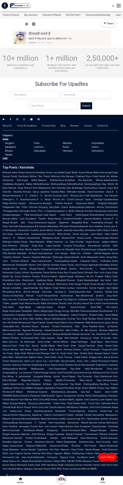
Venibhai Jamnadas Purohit (23, 426)
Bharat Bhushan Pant (75, 445)
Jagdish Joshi (82, 399)
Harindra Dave (71, 426)
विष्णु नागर (103, 307)
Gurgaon (9, 143)
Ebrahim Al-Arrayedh (22, 338)
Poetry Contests (11, 15)
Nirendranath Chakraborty (95, 365)
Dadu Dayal (104, 315)
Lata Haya (21, 457)
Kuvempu (57, 195)
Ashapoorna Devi (101, 372)
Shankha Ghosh (73, 365)
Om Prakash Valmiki (89, 253)
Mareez (61, 407)
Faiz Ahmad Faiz (59, 299)
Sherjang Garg (46, 207)
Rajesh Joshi (57, 215)
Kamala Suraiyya (62, 245)
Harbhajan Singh (86, 342)
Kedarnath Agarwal (20, 330)
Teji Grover (15, 276)
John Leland (90, 361)
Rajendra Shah (29, 434)
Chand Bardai (104, 318)
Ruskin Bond (87, 307)
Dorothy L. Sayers (96, 268)
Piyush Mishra (98, 445)
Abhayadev (93, 257)
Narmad (93, 422)
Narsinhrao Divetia (97, 438)
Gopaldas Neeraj (64, 434)
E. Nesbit (19, 334)
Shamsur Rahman (21, 365)
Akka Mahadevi (68, 191)
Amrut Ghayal (24, 407)
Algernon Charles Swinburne (29, 442)
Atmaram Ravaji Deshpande (73, 226)
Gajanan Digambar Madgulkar (65, 222)
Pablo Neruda (61, 361)
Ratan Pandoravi (27, 172)
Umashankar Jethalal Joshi (50, 438)
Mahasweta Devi (47, 188)
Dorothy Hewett (81, 303)
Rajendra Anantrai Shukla (91, 411)
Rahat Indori (103, 234)
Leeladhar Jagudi (20, 288)
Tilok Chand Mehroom (49, 176)
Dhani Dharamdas (37, 315)
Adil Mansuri (72, 407)
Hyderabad (97, 143)
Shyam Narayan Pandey (46, 326)
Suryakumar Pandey (74, 395)
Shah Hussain (95, 353)
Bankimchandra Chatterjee (26, 395)
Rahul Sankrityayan (77, 215)
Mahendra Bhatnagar (52, 257)
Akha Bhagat (89, 430)
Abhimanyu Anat (65, 284)
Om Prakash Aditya (100, 276)
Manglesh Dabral (68, 315)
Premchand (104, 361)
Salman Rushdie (50, 265)
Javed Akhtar (46, 230)
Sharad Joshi (65, 303)
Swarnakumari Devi (48, 253)
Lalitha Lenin (18, 218)
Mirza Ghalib (57, 465)
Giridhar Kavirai (43, 318)
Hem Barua (104, 357)
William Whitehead (27, 392)
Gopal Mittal (29, 180)
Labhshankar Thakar (49, 403)
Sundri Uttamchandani (97, 238)
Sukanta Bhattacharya (52, 392)
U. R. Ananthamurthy (24, 199)
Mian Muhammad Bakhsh (22, 357)
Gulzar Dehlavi (21, 272)
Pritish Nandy (84, 449)
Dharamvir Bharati (52, 15)
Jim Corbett (67, 199)
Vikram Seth (35, 265)
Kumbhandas (106, 311)
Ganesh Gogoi (105, 188)
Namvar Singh (15, 188)
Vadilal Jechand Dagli (69, 419)
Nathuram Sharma (39, 299)
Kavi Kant (95, 442)
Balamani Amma (95, 207)
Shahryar (50, 284)
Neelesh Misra (15, 469)
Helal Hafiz (82, 368)
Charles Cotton (81, 349)
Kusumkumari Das (83, 372)
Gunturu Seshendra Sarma (81, 288)
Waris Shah (43, 357)
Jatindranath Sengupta (30, 376)
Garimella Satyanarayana (21, 226)
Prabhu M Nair (80, 330)
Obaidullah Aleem (30, 311)
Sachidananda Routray (63, 318)
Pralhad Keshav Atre (71, 268)
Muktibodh (66, 334)
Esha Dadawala (103, 407)
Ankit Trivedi (87, 403)
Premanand (74, 430)
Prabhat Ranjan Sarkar (44, 372)
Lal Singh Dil (95, 338)
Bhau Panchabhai (93, 222)
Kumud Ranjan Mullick (48, 380)
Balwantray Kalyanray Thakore (35, 415)
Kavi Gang (12, 318)
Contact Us (102, 125)
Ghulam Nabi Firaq (21, 222)
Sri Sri (19, 342)
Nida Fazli (39, 338)
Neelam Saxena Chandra (26, 257)
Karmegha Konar (28, 211)
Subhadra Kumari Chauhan (78, 465)
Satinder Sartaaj (79, 338)
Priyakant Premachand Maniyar (90, 434)
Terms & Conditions (27, 125)
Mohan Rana (56, 272)
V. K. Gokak (29, 195)
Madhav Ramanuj (27, 403)
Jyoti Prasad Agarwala (86, 265)
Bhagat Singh (100, 449)
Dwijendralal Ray (64, 368)
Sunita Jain (109, 226)
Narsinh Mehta (54, 442)
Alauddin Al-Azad (27, 253)
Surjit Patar (18, 345)
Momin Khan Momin (21, 249)
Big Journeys (30, 15)
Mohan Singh (69, 342)
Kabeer (90, 453)
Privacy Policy (49, 125)
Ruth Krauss (77, 238)
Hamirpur (68, 150)
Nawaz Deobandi (63, 218)
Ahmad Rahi (17, 349)
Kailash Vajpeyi (58, 276)
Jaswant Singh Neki (57, 338)
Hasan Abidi (28, 241)
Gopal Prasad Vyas (99, 299)
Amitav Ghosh (71, 234)
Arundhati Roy (73, 180)
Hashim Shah (47, 349)
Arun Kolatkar (96, 226)
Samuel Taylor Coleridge (89, 199)
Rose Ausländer (76, 322)
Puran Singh (13, 353)
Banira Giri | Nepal (18, 461)
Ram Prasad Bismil (74, 272)
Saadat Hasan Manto (57, 322)
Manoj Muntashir (18, 465)
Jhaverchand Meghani (22, 445)
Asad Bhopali (61, 238)
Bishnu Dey (19, 388)
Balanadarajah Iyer (94, 280)
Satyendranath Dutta (75, 257)
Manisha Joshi (87, 407)
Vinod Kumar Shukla (23, 268)
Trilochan (33, 207)
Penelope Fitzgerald (101, 349)
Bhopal (9, 150)
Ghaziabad (39, 150)
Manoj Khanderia (49, 419)
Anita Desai (105, 257)
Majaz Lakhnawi (35, 307)
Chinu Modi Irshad (48, 399)
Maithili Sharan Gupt (99, 388)
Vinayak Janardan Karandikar (69, 230)
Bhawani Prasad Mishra (95, 461)
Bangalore (10, 146)
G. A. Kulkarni (17, 238)
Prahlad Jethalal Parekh (78, 415)
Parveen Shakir (75, 280)
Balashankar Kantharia (76, 442)
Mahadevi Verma (18, 449)
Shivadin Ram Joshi (94, 272)
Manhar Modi (31, 399)
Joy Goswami (25, 372)
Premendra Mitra (74, 380)
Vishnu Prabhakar (101, 261)
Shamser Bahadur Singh (22, 245)
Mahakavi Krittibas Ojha (44, 384)
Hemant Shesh (104, 284)
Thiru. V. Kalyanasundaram (51, 211)
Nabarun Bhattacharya (51, 180)
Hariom (97, 465)
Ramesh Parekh (23, 438)
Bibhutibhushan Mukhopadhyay (50, 184)
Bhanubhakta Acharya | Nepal (44, 461)
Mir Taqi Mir (39, 284)
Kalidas (16, 241)
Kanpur (9, 154)
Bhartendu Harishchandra (45, 330)
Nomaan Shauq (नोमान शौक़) (48, 469)
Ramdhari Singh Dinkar (76, 388)
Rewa (66, 146)
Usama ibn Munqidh (63, 249)
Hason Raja (93, 380)
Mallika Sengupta (35, 388)
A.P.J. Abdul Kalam (90, 419)
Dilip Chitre (22, 207)
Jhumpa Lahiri (88, 234)
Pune (37, 143)
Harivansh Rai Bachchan (93, 334)
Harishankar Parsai (39, 272)
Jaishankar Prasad (54, 388)
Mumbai (67, 143)
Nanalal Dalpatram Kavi (41, 449)
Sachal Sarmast (64, 349)
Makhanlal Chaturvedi (48, 445)
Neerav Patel (17, 399)
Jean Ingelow (16, 453)
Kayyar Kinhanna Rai (78, 276)
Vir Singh (61, 353)
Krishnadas (15, 311)
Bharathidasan (97, 215)
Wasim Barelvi (14, 284)
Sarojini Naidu (68, 253)
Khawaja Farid (48, 353)
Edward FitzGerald (47, 268)
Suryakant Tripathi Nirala (40, 218)
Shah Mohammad (30, 353)
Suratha (34, 230)
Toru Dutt (48, 361)
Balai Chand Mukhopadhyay (70, 207)
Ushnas (102, 422)
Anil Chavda (50, 407)
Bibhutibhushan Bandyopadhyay (84, 184)
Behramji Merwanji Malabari (26, 419)
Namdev (12, 253)
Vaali (45, 215)
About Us (7, 125)
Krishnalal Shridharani (22, 430)
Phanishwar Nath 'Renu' (74, 326)
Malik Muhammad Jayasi (98, 322)
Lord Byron (36, 361)
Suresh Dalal (57, 426)
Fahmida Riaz (64, 188)
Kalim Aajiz (16, 307)
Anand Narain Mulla (89, 172)
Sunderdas (52, 315)
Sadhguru (28, 469)
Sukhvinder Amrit (34, 342)
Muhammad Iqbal (19, 361)
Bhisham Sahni (10, 172)
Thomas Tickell (72, 357)
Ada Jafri (27, 284)
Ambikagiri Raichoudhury (85, 188)
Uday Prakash (38, 322)
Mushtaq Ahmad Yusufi (28, 295)
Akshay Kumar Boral (56, 376)
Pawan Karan (67, 265)
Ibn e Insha (95, 303)
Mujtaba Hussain (102, 218)
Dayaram (15, 434)
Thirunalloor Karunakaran (87, 245)
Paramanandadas (89, 311)
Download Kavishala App (98, 15)
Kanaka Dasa (85, 191)
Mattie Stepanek (80, 261)
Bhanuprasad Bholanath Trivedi (57, 411)
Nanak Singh (32, 349)
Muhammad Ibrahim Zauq (96, 295)
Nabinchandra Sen (20, 384)
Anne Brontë (23, 292)
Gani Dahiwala (103, 403)
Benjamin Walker (24, 184)
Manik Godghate (98, 203)
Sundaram (85, 426)
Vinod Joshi (38, 407)
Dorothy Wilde (55, 234)
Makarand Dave (76, 438)
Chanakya (21, 315)
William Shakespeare (75, 453)
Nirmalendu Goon (101, 368)
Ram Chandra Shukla (99, 292)
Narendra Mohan (93, 180)
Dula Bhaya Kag (27, 411)
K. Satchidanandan (75, 292)
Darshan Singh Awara (99, 345)
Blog (63, 125)
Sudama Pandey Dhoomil (35, 276)
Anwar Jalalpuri (101, 241)
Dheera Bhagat (46, 434)
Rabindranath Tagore (52, 395)
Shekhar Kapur (29, 261)
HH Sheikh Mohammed (19, 322)
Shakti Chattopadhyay (87, 384)
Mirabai (92, 318)
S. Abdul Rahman (75, 211)
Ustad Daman (52, 342)
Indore (95, 146)
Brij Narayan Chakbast (73, 176)
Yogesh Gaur (104, 288)
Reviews (74, 125)
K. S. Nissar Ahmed (48, 199)
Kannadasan (36, 215)
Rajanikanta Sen (99, 195)
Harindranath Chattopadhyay (54, 261)
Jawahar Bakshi (66, 399)
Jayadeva (45, 191)
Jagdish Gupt (17, 303)
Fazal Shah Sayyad (74, 345)
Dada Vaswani (16, 234)
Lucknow (39, 146)
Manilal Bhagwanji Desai (51, 430)
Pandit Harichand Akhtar (24, 176)
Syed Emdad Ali (65, 372)
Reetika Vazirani (83, 218)
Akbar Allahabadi (56, 280)
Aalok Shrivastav (49, 303)
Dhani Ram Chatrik (77, 353)
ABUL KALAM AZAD (71, 461)
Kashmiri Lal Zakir (64, 241)
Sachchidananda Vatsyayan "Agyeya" (48, 457)
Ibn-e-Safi (85, 195)
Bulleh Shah (56, 357)
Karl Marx (65, 330)
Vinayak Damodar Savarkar (47, 292)
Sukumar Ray (66, 384)
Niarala (75, 334)
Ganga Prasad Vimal (85, 284)
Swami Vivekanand (43, 249)
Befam (14, 415)
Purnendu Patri (90, 376)
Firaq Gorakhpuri (79, 457)
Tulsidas (55, 191)
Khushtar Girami (44, 172)
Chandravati (106, 376)
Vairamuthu (24, 230)
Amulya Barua (31, 191)
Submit (86, 105)
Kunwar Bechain (32, 453)
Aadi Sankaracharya (35, 234)
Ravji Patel (66, 403)
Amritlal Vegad (84, 241)
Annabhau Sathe (93, 230)
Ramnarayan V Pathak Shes (36, 422)
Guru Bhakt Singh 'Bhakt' (65, 172)
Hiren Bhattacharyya (85, 249)
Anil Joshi (44, 426)
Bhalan (76, 403)
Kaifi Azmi (106, 465)
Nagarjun (106, 253)
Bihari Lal (104, 326)
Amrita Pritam (73, 15)
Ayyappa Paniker (53, 203)
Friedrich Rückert (88, 315)
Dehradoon (97, 150)
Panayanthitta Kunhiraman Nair (62, 295)
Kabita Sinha (57, 365)
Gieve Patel (92, 176)
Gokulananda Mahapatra (40, 238)
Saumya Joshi (97, 399)
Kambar (13, 203)
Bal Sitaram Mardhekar (47, 226)
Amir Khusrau (71, 195)
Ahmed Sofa (31, 188)
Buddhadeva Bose (41, 365)
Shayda (13, 403)
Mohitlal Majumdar (20, 380)
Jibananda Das (75, 392)
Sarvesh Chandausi (18, 299)
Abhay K (12, 376)
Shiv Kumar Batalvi (36, 345)
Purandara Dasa (102, 191)
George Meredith (70, 311)
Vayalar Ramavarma (30, 203)
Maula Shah (55, 345)
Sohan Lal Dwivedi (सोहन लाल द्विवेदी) (79, 469)
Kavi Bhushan (23, 326)
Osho (11, 342)
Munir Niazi (104, 342)
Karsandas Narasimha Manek (71, 422)
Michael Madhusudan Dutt (36, 368)
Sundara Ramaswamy (96, 211)
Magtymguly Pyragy (51, 311)
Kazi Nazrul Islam (98, 392)
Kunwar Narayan (99, 330)
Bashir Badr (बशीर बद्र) (39, 465)
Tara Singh (82, 318)
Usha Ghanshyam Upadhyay (30, 280)
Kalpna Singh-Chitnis (55, 288)
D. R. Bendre (44, 195)
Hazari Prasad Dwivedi (62, 307)
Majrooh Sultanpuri (78, 299)
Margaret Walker (44, 241)
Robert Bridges (89, 357)
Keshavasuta (40, 222)
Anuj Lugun (45, 245)
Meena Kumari (32, 303)
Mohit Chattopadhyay (96, 395)
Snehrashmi (59, 415)
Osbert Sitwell (32, 334)
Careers (88, 125)
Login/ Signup (107, 457)
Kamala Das (37, 288)
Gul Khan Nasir (26, 318)
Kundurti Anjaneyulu (75, 203)
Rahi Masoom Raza (66, 449)
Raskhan (93, 326)
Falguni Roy (74, 376)
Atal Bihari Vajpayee (52, 453)
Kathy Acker (76, 361)
